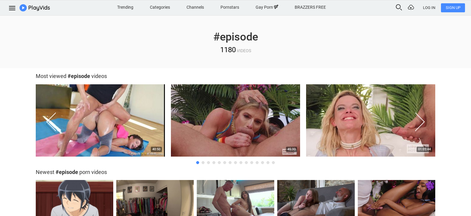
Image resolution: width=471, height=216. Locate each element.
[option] (100, 122)
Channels (195, 7)
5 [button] (219, 162)
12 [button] (257, 162)
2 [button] (203, 162)
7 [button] (230, 162)
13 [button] (262, 162)
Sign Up (453, 7)
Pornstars (229, 7)
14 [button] (267, 162)
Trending (125, 7)
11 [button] (251, 162)
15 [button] (273, 162)
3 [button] (208, 162)
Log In (429, 7)
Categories (160, 7)
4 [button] (213, 162)
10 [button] (246, 162)
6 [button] (224, 162)
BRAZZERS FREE (310, 7)
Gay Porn (267, 7)
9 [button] (240, 162)
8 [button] (235, 162)
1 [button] (197, 162)
